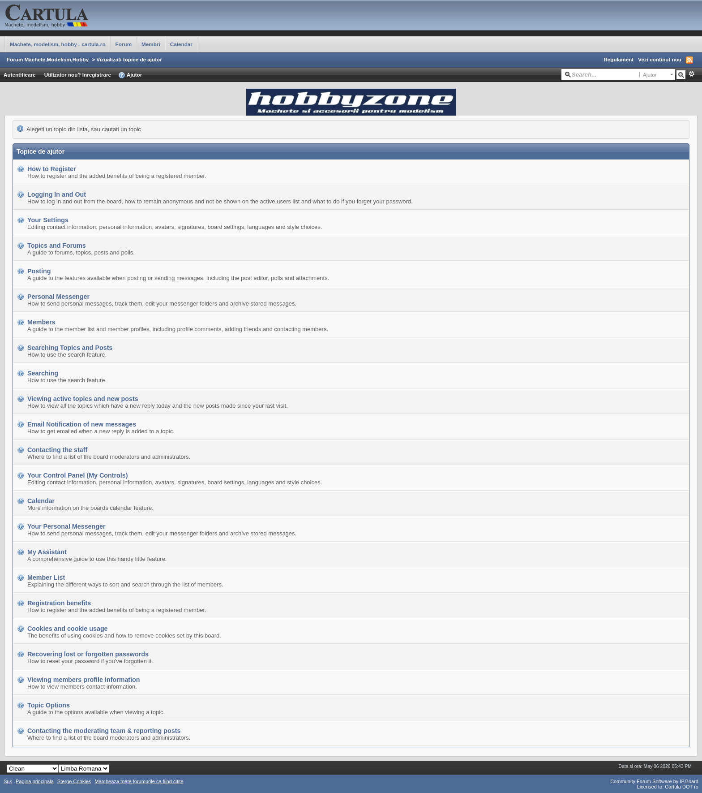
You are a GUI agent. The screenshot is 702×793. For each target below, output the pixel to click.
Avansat (691, 73)
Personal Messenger (58, 296)
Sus (8, 781)
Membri (150, 44)
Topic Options (48, 705)
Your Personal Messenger (66, 526)
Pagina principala (35, 781)
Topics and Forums (56, 245)
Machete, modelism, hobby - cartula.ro (58, 44)
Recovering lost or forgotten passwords (88, 654)
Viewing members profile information (83, 679)
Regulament (619, 59)
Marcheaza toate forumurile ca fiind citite (138, 781)
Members (41, 322)
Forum (124, 44)
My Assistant (47, 552)
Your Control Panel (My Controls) (77, 475)
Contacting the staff (57, 449)
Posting (39, 271)
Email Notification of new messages (81, 424)
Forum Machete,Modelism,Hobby (48, 59)
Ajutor (130, 75)
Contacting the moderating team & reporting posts (103, 730)
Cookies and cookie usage (67, 628)
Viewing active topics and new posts (82, 398)
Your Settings (47, 220)
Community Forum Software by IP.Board (654, 781)
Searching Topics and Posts (69, 347)
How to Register (51, 168)
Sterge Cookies (74, 781)
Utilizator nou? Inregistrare (77, 75)
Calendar (181, 44)
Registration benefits (59, 603)
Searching (42, 373)
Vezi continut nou (659, 59)
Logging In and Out (56, 194)
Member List (46, 577)
